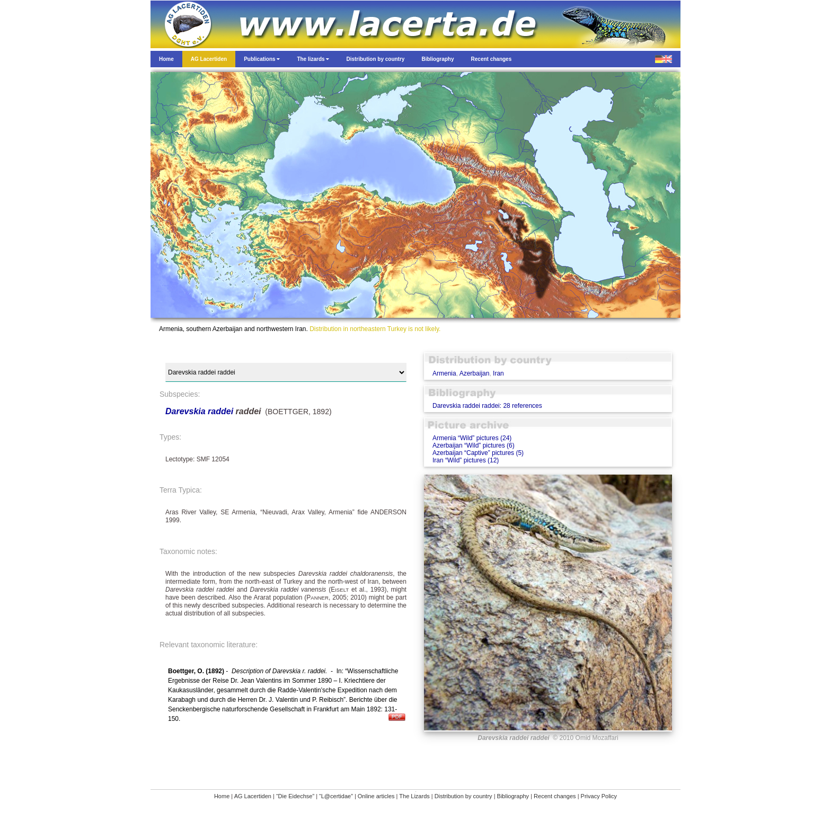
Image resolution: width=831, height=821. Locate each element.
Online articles (376, 796)
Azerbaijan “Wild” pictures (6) (473, 445)
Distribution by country (463, 796)
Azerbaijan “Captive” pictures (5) (478, 453)
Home (221, 796)
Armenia (444, 373)
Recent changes (555, 796)
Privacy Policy (599, 796)
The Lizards (414, 796)
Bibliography (513, 796)
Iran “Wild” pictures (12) (465, 460)
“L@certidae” (336, 796)
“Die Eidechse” (295, 796)
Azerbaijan (474, 373)
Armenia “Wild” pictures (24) (471, 438)
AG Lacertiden (252, 796)
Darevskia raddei (199, 411)
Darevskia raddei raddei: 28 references (487, 405)
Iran (498, 373)
